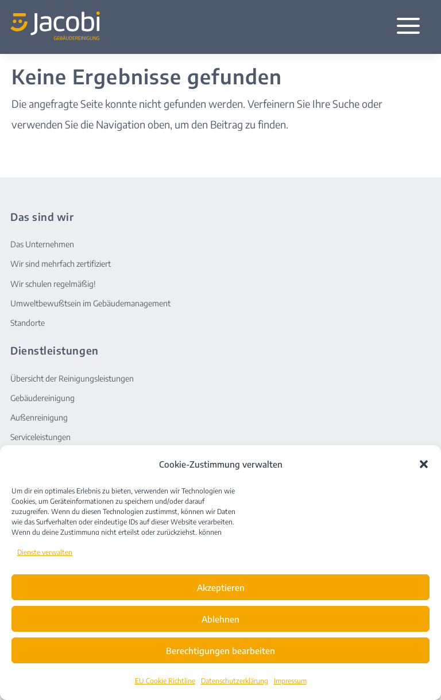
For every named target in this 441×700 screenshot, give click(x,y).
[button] (424, 464)
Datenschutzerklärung (234, 680)
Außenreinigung (39, 417)
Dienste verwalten (44, 552)
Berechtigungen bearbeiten (220, 650)
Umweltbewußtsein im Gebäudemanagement (90, 303)
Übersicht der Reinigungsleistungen (72, 378)
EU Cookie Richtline (165, 680)
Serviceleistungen (40, 437)
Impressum (290, 680)
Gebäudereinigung (42, 398)
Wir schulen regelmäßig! (53, 284)
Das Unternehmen (42, 244)
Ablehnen (220, 619)
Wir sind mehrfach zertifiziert (60, 264)
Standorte (27, 323)
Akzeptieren (221, 587)
